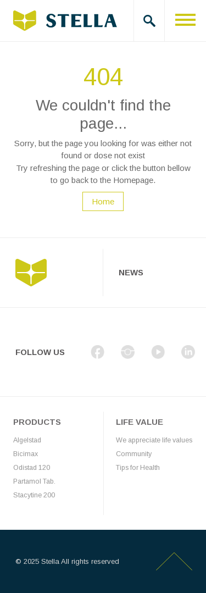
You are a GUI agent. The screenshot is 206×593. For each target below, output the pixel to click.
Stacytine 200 (34, 495)
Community (134, 454)
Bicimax (25, 454)
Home (103, 201)
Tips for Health (138, 468)
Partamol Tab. (34, 481)
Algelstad (27, 440)
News (131, 272)
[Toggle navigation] (185, 20)
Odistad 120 (31, 468)
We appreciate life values (154, 440)
